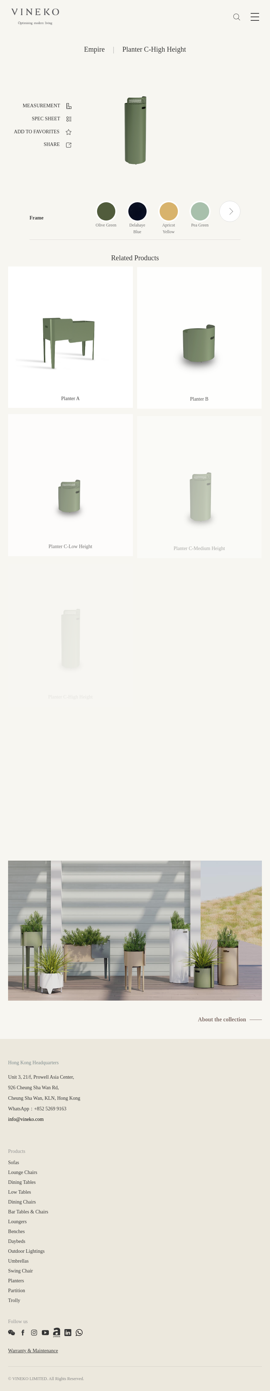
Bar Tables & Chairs (28, 1211)
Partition (16, 1290)
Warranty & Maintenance (33, 1350)
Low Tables (19, 1192)
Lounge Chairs (22, 1172)
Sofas (13, 1162)
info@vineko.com (26, 1119)
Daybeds (16, 1241)
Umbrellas (18, 1261)
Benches (16, 1231)
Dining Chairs (22, 1202)
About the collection (222, 1019)
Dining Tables (22, 1182)
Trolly (14, 1300)
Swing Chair (20, 1271)
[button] (229, 211)
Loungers (17, 1221)
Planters (16, 1280)
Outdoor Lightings (26, 1251)
